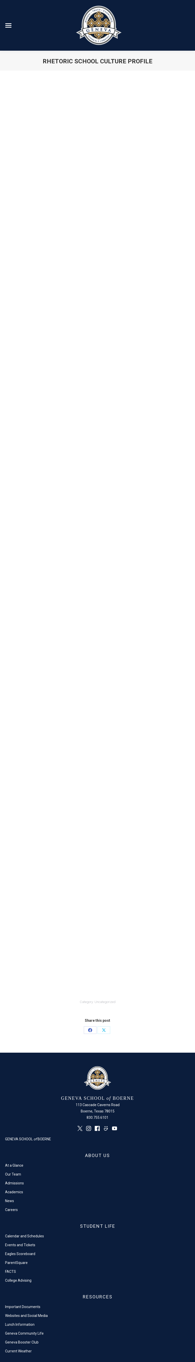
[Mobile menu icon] (8, 25)
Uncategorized (105, 1002)
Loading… (96, 536)
